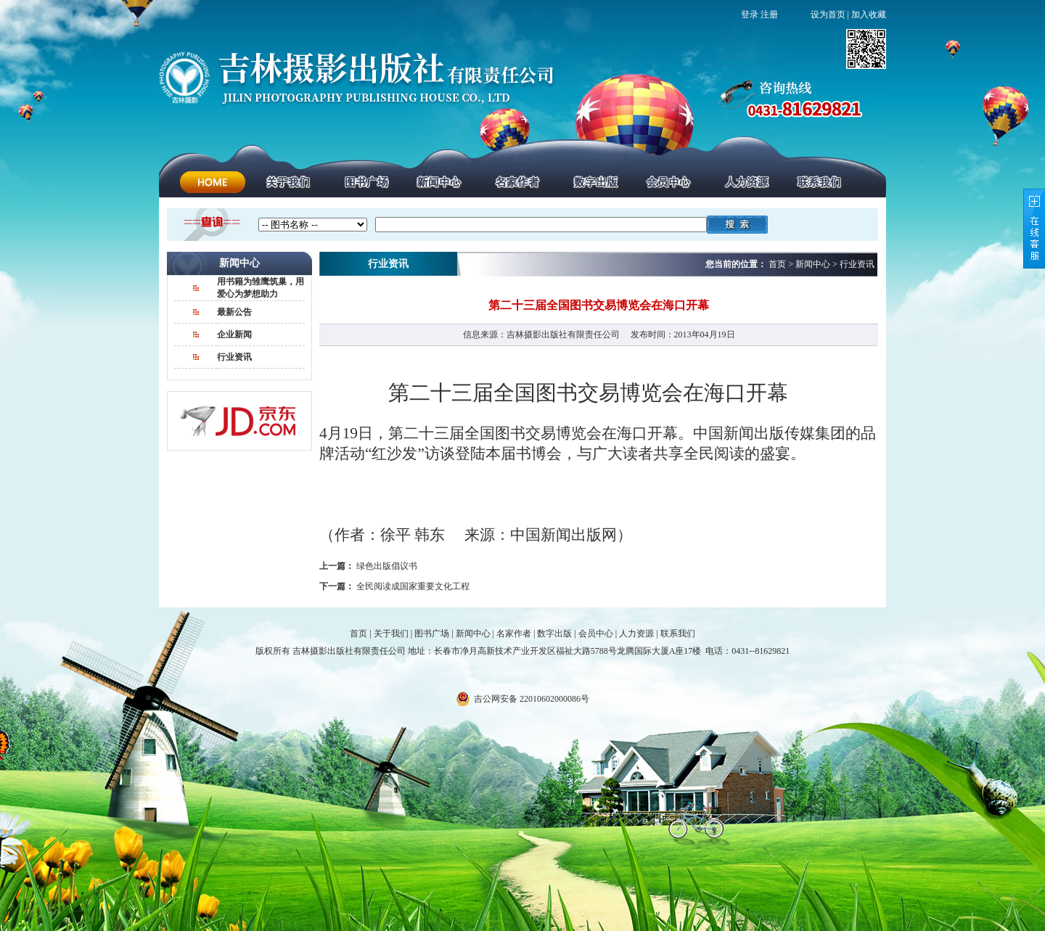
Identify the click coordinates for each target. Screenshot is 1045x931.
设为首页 (828, 14)
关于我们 (391, 633)
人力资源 (636, 633)
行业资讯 (234, 357)
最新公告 (234, 312)
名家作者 (513, 633)
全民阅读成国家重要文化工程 (413, 586)
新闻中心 (473, 633)
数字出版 (554, 633)
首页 (358, 633)
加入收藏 (868, 14)
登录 (749, 14)
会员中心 (595, 633)
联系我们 (677, 633)
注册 (769, 14)
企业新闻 (234, 334)
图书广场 (431, 633)
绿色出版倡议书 (386, 566)
